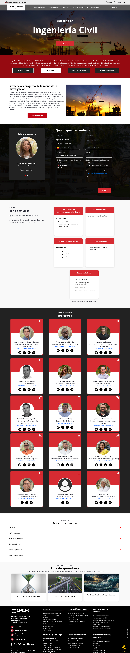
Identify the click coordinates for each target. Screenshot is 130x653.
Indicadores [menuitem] (97, 646)
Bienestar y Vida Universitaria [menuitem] (52, 622)
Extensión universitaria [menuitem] (101, 616)
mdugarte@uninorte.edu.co (103, 461)
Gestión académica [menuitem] (49, 624)
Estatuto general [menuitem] (48, 645)
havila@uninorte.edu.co (65, 423)
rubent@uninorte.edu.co (26, 498)
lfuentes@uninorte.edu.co (65, 461)
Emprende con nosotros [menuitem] (101, 622)
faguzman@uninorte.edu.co (26, 349)
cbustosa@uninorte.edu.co (27, 385)
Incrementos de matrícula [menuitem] (51, 647)
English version (37, 116)
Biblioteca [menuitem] (46, 617)
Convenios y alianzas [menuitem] (75, 641)
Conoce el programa (39, 7)
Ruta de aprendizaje (93, 7)
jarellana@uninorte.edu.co (27, 461)
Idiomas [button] (109, 2)
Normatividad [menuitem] (47, 643)
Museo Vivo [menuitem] (47, 628)
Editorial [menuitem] (71, 617)
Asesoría (115, 7)
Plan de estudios (54, 7)
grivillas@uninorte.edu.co (103, 385)
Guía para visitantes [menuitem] (74, 645)
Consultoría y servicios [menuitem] (100, 618)
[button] (124, 2)
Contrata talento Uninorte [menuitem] (102, 629)
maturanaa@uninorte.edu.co (65, 346)
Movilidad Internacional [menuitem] (76, 639)
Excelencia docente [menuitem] (49, 620)
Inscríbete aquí (51, 70)
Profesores (66, 7)
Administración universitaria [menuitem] (102, 641)
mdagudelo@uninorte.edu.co (65, 385)
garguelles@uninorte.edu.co (26, 425)
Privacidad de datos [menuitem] (49, 639)
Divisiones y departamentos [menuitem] (52, 613)
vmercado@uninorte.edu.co (65, 498)
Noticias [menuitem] (70, 624)
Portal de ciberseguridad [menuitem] (51, 641)
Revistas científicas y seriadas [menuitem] (78, 615)
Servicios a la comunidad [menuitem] (101, 627)
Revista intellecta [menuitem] (73, 620)
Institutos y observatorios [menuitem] (51, 615)
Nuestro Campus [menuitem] (73, 647)
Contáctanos (65, 44)
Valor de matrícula (79, 70)
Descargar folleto (23, 70)
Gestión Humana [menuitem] (99, 650)
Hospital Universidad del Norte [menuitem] (103, 620)
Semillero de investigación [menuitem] (77, 622)
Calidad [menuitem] (95, 648)
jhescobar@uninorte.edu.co (103, 425)
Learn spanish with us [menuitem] (75, 643)
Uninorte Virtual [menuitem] (48, 630)
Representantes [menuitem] (48, 626)
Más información (78, 7)
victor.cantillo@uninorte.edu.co (103, 498)
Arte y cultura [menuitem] (97, 624)
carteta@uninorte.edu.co (103, 349)
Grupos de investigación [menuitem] (76, 613)
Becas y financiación (107, 70)
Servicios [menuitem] (96, 644)
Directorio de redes (17, 649)
